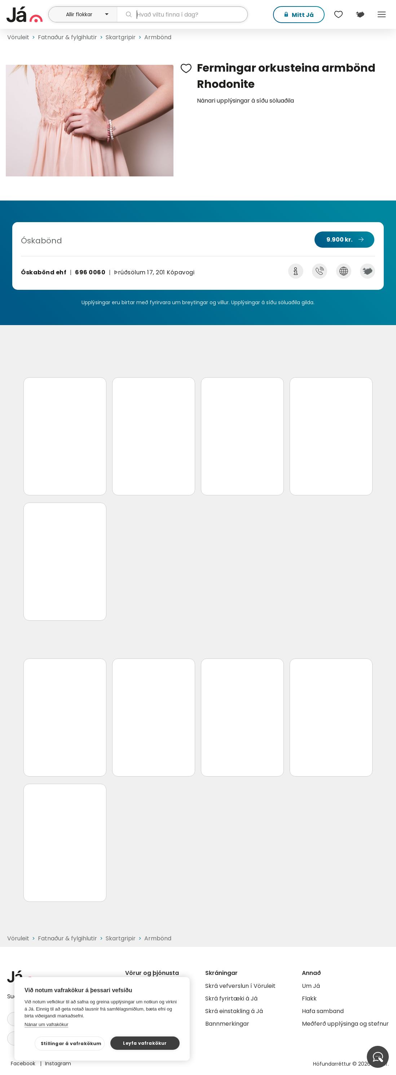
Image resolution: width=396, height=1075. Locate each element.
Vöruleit (18, 37)
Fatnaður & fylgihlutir (67, 37)
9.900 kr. (339, 239)
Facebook (24, 1063)
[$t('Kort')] (360, 14)
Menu (382, 14)
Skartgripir (121, 37)
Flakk (309, 998)
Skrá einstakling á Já (234, 1011)
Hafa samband (323, 1011)
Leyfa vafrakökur (145, 1043)
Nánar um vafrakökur (46, 1024)
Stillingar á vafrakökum (71, 1043)
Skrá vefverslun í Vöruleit (240, 986)
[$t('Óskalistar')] (338, 14)
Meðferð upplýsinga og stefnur (345, 1024)
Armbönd (157, 37)
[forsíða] (26, 14)
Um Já (311, 986)
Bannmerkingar (227, 1024)
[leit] (182, 14)
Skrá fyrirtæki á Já (231, 998)
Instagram (58, 1063)
